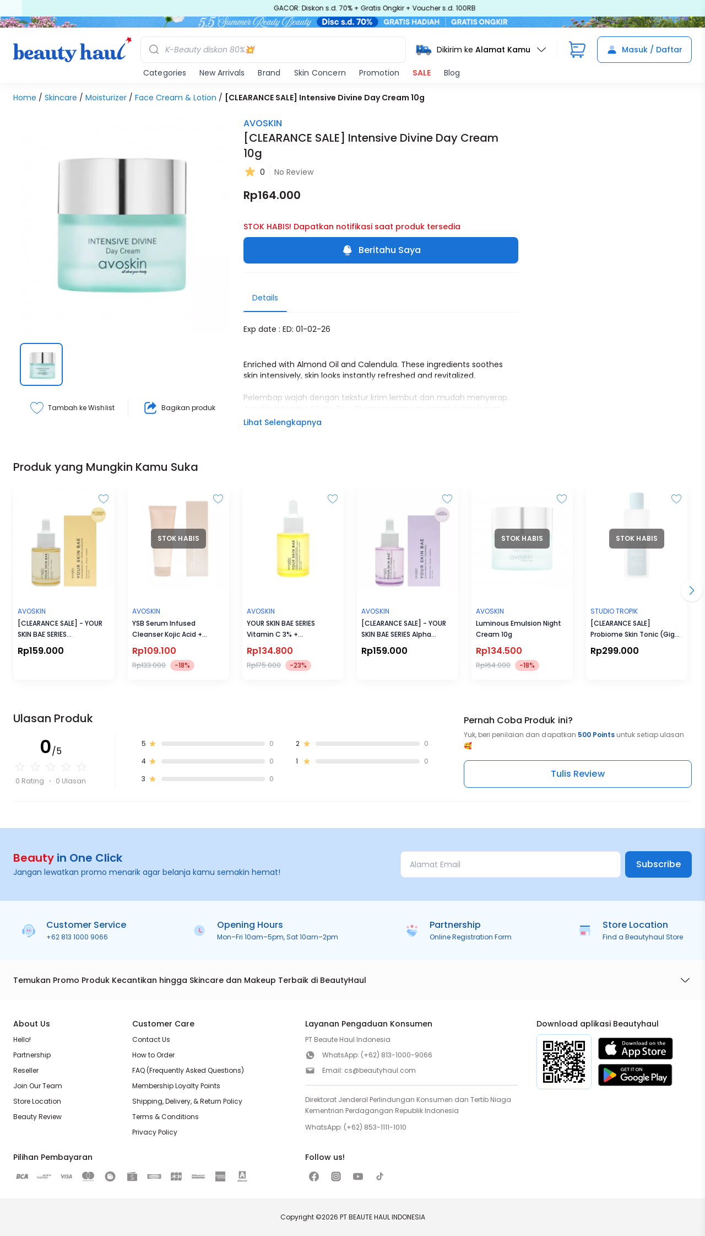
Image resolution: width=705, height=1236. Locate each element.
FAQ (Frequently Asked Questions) (188, 1070)
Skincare (61, 97)
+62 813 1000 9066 (77, 937)
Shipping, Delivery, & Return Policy (187, 1101)
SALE (422, 72)
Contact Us (151, 1039)
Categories (164, 72)
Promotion (379, 72)
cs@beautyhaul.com (380, 1070)
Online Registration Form (471, 937)
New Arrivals (222, 72)
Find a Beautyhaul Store (643, 937)
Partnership (32, 1055)
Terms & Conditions (165, 1116)
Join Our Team (37, 1085)
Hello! (22, 1039)
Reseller (26, 1070)
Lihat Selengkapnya (282, 422)
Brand (269, 72)
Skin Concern (320, 72)
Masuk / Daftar (644, 49)
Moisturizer (106, 97)
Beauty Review (37, 1116)
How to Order (153, 1055)
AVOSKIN (262, 123)
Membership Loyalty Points (176, 1085)
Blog (452, 72)
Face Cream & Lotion (175, 97)
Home (24, 97)
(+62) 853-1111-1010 (375, 1127)
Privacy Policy (154, 1132)
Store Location (37, 1101)
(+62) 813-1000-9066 (396, 1055)
